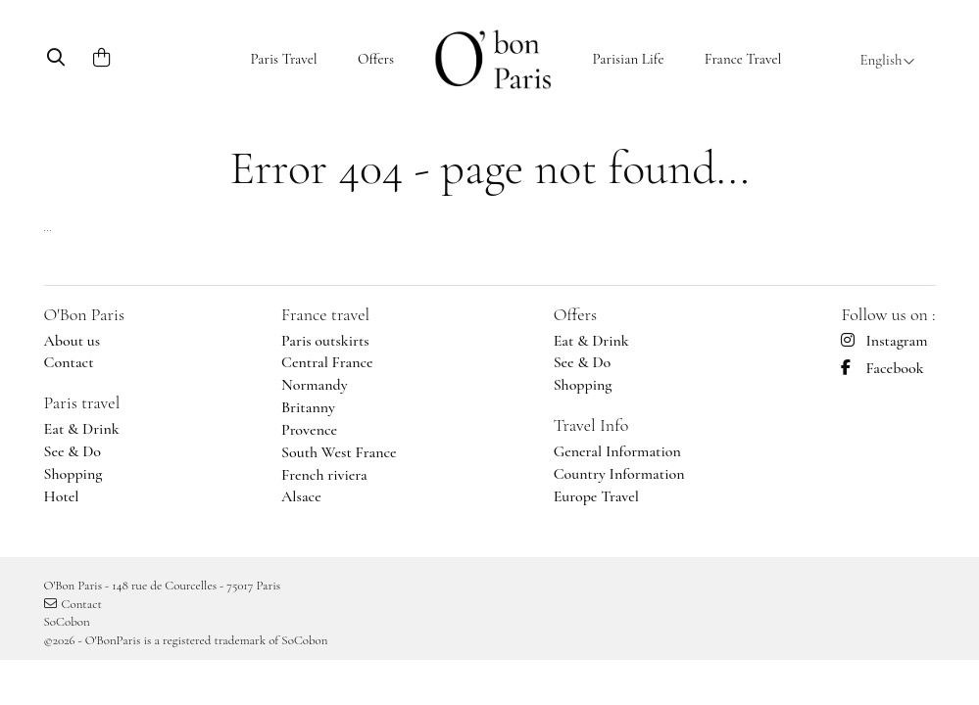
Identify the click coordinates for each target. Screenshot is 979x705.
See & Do (73, 451)
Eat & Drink (82, 429)
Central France (327, 362)
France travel (325, 314)
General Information (617, 451)
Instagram (884, 341)
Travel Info (591, 425)
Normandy (314, 385)
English (886, 60)
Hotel (61, 496)
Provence (309, 430)
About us (72, 341)
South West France (339, 452)
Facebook (882, 368)
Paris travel (82, 402)
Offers (376, 59)
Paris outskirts (325, 341)
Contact (69, 362)
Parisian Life (627, 59)
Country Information (619, 474)
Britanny (308, 407)
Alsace (301, 496)
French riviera (324, 475)
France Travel (743, 59)
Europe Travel (596, 496)
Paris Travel (284, 59)
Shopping (73, 474)
